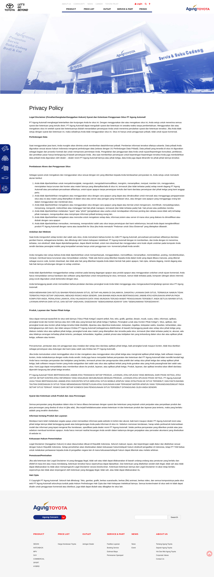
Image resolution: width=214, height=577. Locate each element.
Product (71, 9)
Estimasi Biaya (112, 552)
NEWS (90, 4)
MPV (35, 552)
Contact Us (160, 559)
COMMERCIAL (38, 559)
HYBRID (36, 566)
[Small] (151, 517)
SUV (35, 555)
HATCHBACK (38, 548)
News (134, 544)
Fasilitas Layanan (113, 544)
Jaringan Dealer (88, 544)
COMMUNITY (79, 4)
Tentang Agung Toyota (164, 544)
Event (134, 548)
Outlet (107, 9)
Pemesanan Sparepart (115, 555)
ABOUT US (66, 4)
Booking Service (113, 548)
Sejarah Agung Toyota (164, 548)
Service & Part (125, 9)
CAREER (99, 4)
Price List (89, 9)
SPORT (36, 563)
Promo (143, 9)
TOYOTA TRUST (111, 4)
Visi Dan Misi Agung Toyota (166, 552)
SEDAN (36, 544)
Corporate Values (162, 555)
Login (138, 4)
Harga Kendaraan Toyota (67, 544)
